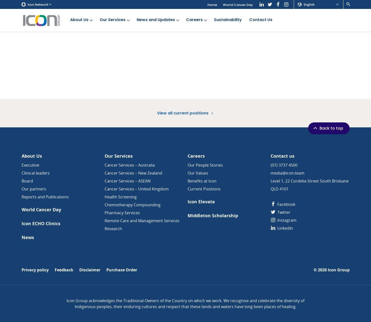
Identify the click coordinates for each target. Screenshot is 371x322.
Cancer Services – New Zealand (133, 173)
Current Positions (204, 189)
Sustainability (228, 20)
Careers (197, 20)
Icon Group (339, 270)
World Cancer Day (238, 4)
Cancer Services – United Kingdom (137, 189)
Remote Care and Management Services (142, 220)
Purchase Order (121, 270)
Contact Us (260, 20)
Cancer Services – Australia (130, 165)
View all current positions (185, 113)
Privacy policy (35, 270)
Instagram (283, 220)
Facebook (283, 204)
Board (27, 181)
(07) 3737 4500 (284, 165)
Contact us (282, 156)
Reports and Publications (45, 197)
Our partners (34, 189)
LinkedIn (282, 228)
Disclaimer (89, 270)
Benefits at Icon (202, 181)
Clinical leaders (36, 173)
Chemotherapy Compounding (133, 205)
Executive (30, 165)
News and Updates (158, 20)
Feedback (64, 270)
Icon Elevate (201, 201)
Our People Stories (205, 165)
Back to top (327, 128)
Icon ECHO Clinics (41, 223)
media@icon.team (287, 173)
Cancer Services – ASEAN (128, 181)
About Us (82, 20)
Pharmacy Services (122, 212)
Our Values (198, 173)
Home (212, 4)
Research (113, 228)
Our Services (115, 20)
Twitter (280, 212)
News (28, 237)
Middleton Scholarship (213, 215)
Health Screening (121, 197)
